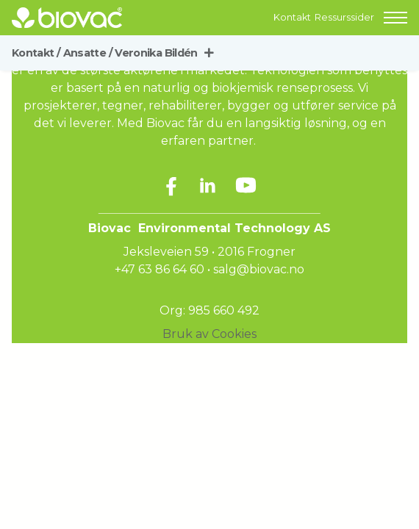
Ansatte (87, 53)
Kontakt (292, 17)
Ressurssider (344, 17)
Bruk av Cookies (209, 334)
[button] (395, 17)
